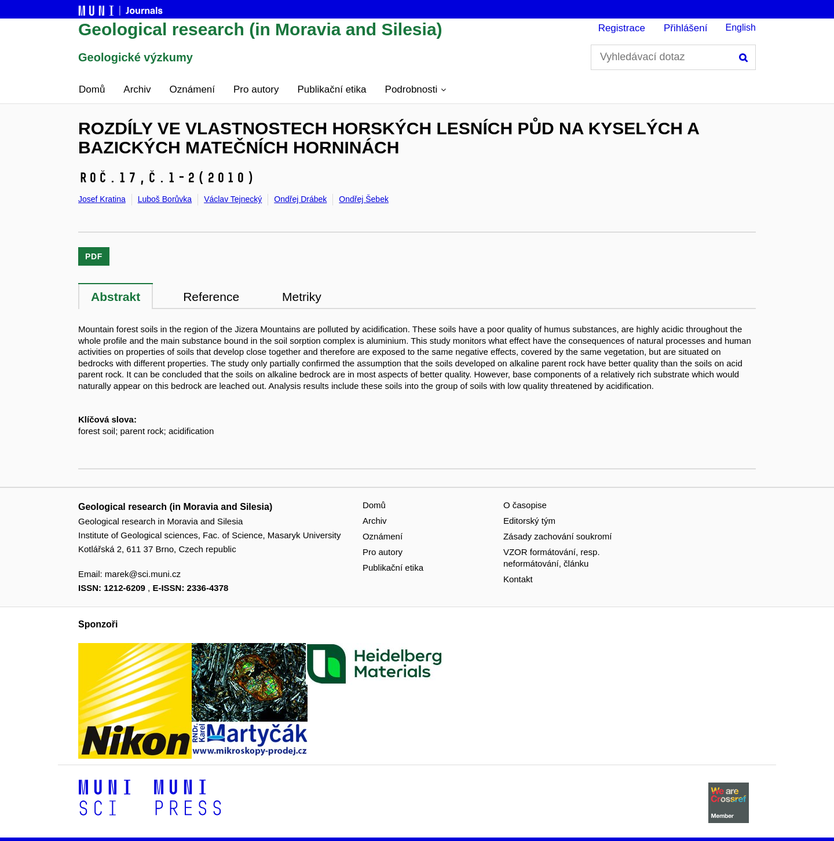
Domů (92, 89)
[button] (416, 89)
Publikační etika (331, 89)
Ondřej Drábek (300, 199)
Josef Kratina (102, 199)
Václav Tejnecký (233, 199)
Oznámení (192, 89)
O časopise (525, 505)
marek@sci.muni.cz (143, 574)
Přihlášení (686, 28)
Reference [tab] (211, 296)
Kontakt (518, 579)
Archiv (137, 89)
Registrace (621, 28)
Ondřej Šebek (364, 199)
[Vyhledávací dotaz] (673, 57)
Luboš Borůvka (165, 199)
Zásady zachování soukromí (557, 536)
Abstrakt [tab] (115, 296)
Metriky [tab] (301, 296)
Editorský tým (529, 521)
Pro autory (256, 89)
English (741, 27)
